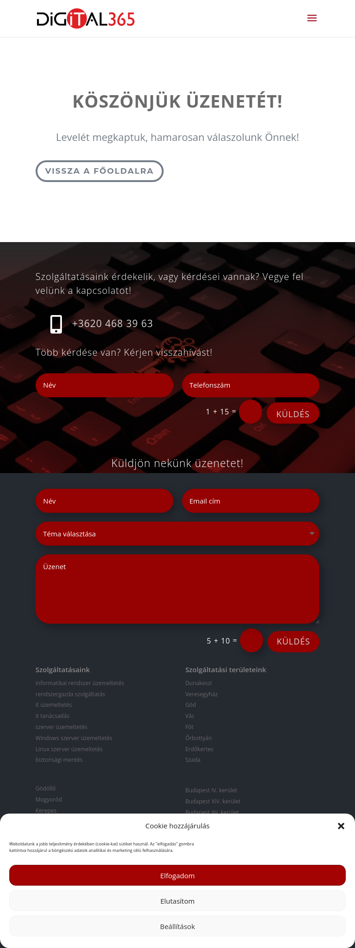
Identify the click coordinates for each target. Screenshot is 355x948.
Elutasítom (177, 900)
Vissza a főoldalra (99, 171)
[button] (341, 826)
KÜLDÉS (293, 413)
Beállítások (177, 926)
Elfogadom (177, 875)
